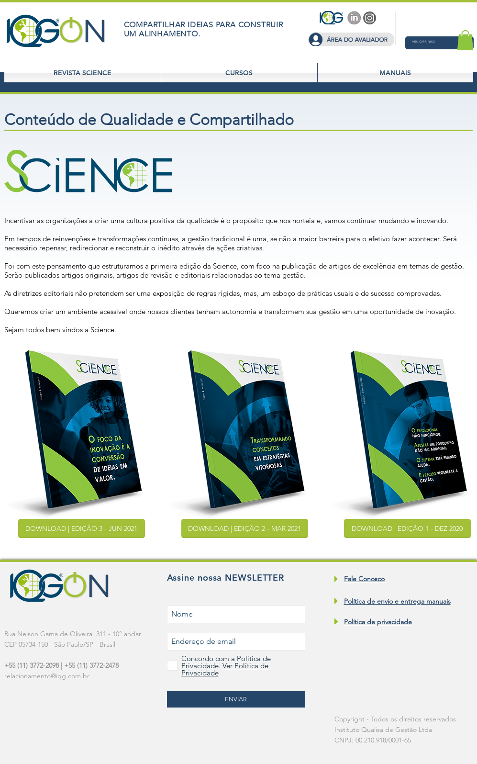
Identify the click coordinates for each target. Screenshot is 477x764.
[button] (431, 41)
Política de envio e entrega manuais (397, 601)
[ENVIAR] (236, 699)
